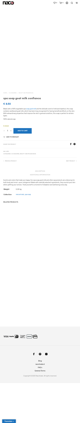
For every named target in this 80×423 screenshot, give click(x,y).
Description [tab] (40, 211)
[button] (55, 3)
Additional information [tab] (40, 215)
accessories (13, 132)
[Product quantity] (7, 171)
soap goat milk (31, 149)
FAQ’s (40, 407)
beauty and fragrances (26, 132)
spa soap (28, 234)
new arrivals (20, 234)
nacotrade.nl (40, 404)
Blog (40, 401)
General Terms (40, 411)
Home (5, 132)
